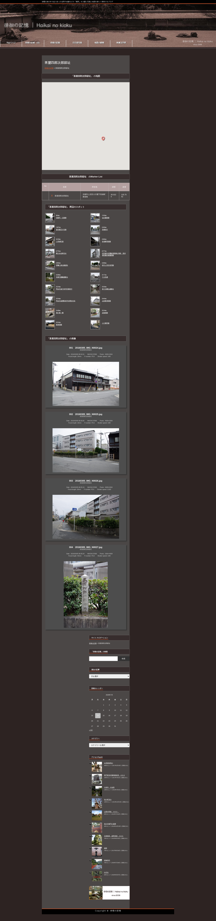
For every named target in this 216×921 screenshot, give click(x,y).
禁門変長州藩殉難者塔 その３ (114, 775)
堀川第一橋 (59, 313)
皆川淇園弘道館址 (108, 289)
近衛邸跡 (105, 313)
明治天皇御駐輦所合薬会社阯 (65, 301)
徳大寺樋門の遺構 (110, 824)
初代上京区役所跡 (108, 265)
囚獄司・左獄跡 (61, 218)
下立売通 (105, 277)
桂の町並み (108, 799)
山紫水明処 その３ (111, 811)
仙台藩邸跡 (105, 218)
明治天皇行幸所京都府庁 (64, 289)
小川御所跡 (105, 323)
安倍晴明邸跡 (106, 241)
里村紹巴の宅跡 (61, 230)
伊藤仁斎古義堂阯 (62, 265)
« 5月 (91, 730)
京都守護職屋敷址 (62, 277)
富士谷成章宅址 (61, 253)
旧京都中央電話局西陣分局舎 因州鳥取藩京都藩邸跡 (114, 254)
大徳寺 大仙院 (109, 787)
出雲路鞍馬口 (108, 763)
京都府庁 (105, 230)
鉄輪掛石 (107, 860)
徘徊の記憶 (115, 910)
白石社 (106, 872)
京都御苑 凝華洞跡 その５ (113, 836)
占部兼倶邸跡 (106, 301)
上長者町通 (59, 241)
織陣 (105, 848)
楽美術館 (59, 325)
